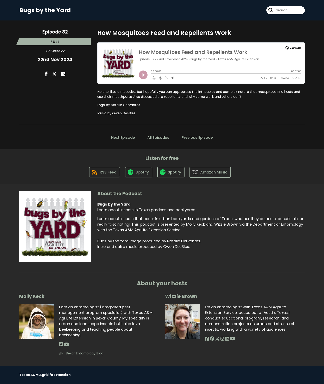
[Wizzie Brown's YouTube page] (232, 339)
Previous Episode (197, 137)
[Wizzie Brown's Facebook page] (207, 339)
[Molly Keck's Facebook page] (61, 344)
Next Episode (123, 137)
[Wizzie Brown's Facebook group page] (212, 339)
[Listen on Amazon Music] (210, 172)
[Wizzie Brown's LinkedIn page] (227, 339)
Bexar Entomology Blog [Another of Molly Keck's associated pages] (81, 353)
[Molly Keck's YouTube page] (66, 344)
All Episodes (158, 137)
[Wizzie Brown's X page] (217, 339)
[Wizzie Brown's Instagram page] (222, 339)
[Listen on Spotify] (138, 172)
